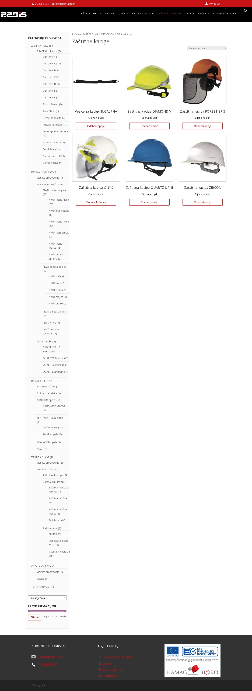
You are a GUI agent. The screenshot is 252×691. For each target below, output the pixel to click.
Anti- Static (49, 111)
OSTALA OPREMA (196, 14)
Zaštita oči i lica (51, 482)
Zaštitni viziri (56, 520)
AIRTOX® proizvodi (54, 405)
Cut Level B (49, 70)
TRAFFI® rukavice (47, 51)
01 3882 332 (48, 664)
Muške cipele (50, 427)
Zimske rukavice (52, 142)
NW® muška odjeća (54, 190)
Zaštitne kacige (53, 475)
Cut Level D (49, 84)
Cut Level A (49, 63)
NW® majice (56, 296)
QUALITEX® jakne (53, 358)
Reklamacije (108, 676)
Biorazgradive (50, 162)
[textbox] (47, 598)
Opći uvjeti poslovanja (115, 657)
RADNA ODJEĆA (115, 14)
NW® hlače (55, 276)
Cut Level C (49, 77)
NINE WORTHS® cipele (50, 417)
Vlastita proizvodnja (48, 177)
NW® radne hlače (59, 199)
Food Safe (49, 149)
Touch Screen (50, 104)
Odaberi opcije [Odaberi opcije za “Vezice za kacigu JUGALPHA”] (96, 126)
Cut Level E (49, 90)
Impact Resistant (52, 124)
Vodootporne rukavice (55, 131)
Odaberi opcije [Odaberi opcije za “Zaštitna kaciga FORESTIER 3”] (203, 126)
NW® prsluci (56, 290)
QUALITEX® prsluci (54, 364)
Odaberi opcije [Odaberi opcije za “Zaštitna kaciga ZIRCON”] (203, 202)
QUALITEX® (44, 341)
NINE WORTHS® (46, 184)
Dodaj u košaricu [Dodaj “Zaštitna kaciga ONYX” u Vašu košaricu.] (96, 202)
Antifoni (53, 534)
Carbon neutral (51, 156)
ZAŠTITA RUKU (89, 14)
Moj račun (212, 3)
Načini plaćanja (110, 669)
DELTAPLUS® (107, 34)
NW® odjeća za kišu (54, 311)
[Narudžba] (207, 48)
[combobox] (47, 597)
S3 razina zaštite (46, 386)
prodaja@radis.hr (53, 657)
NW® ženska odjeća (54, 266)
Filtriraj (34, 617)
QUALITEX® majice (54, 371)
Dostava (105, 663)
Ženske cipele (50, 434)
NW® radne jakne (59, 221)
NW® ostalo (56, 303)
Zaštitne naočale (58, 498)
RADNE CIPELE (141, 14)
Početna (76, 34)
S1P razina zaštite (47, 393)
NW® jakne (55, 283)
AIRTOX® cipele (46, 400)
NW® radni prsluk (59, 232)
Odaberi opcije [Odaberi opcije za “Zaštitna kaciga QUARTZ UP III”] (149, 202)
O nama (218, 14)
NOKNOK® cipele (47, 442)
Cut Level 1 (49, 56)
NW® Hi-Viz (49, 322)
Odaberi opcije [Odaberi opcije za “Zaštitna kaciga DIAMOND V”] (149, 126)
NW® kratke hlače (59, 210)
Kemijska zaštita (52, 118)
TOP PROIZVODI (40, 586)
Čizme (40, 449)
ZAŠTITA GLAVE (167, 14)
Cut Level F (49, 97)
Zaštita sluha (50, 528)
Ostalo (40, 578)
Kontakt (233, 14)
